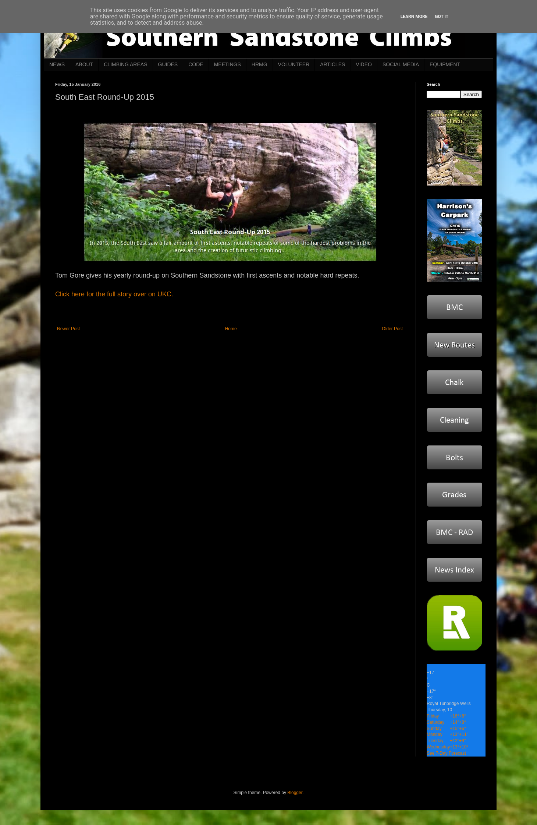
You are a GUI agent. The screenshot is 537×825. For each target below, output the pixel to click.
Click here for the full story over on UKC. (114, 294)
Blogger (294, 792)
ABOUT (84, 64)
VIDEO (364, 64)
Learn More (414, 16)
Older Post (392, 328)
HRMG (259, 64)
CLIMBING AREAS (125, 64)
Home (231, 328)
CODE (195, 64)
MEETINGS (227, 64)
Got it (441, 16)
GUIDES (168, 64)
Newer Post (68, 328)
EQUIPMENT (445, 64)
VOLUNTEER (294, 64)
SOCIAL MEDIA (401, 64)
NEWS (57, 64)
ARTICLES (332, 64)
